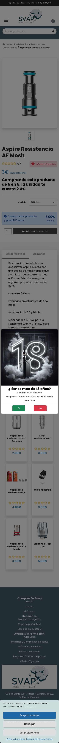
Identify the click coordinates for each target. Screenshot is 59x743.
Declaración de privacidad (39, 739)
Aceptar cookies (29, 715)
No (40, 408)
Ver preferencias (29, 732)
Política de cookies (16, 739)
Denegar (29, 724)
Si (19, 408)
